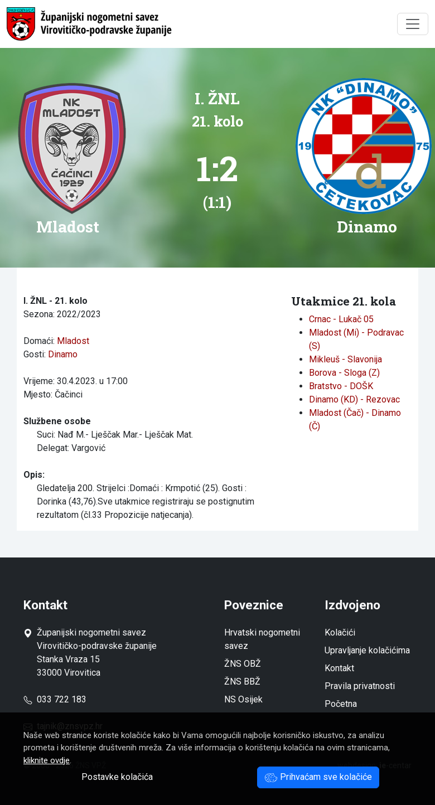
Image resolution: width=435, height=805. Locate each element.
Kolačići (340, 632)
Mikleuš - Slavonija (345, 359)
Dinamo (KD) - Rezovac (354, 399)
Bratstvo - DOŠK (341, 386)
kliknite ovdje (46, 760)
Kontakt (339, 668)
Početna (341, 704)
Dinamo (63, 354)
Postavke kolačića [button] (117, 777)
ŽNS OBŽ (242, 663)
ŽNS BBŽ (242, 681)
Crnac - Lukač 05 (341, 319)
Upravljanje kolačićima (367, 650)
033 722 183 (54, 699)
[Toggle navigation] (412, 24)
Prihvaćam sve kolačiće (318, 777)
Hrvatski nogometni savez (262, 639)
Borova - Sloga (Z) (344, 372)
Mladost (73, 341)
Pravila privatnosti (360, 686)
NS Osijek (243, 699)
